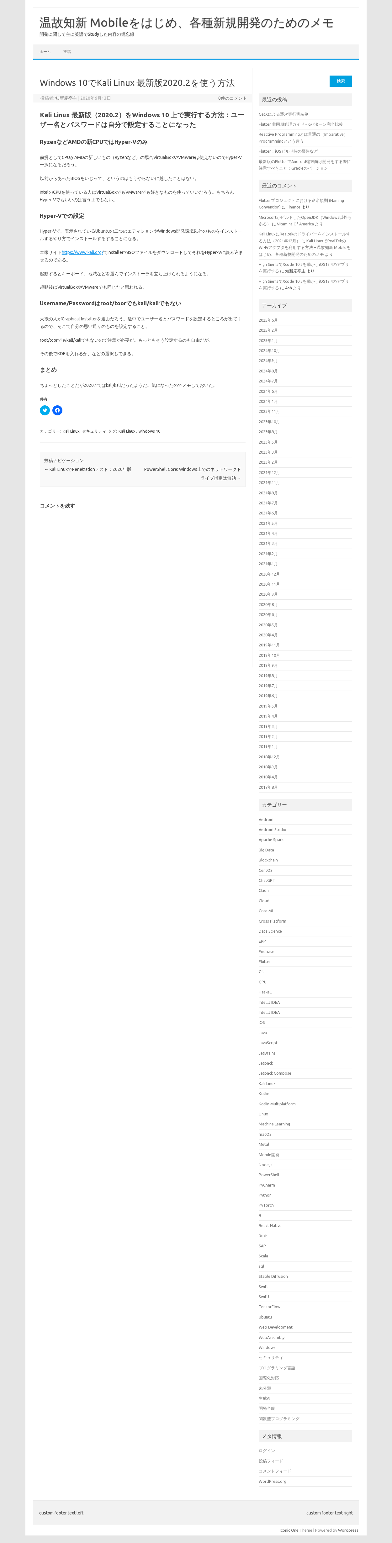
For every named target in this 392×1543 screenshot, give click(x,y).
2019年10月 (269, 655)
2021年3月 (268, 543)
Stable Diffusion (273, 1276)
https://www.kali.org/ (82, 252)
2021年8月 (268, 493)
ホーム (45, 52)
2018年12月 (269, 757)
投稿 (67, 52)
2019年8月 (268, 675)
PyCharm (267, 1185)
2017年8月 (268, 787)
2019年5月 (268, 706)
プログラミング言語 (277, 1368)
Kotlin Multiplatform (277, 1104)
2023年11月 (269, 411)
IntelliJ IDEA (269, 1002)
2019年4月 (268, 716)
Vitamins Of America (295, 224)
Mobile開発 (269, 1154)
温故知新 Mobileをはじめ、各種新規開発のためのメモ (187, 22)
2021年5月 (268, 523)
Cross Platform (272, 921)
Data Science (270, 931)
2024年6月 (268, 391)
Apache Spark (271, 839)
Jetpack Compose (275, 1073)
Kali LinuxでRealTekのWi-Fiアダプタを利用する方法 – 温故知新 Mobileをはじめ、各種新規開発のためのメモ (305, 247)
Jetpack (266, 1063)
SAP (262, 1246)
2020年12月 (269, 574)
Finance (293, 207)
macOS (265, 1134)
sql (261, 1266)
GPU (263, 982)
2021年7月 (268, 503)
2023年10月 (269, 421)
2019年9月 (268, 665)
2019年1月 (268, 746)
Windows (267, 1347)
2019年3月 (268, 726)
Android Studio (272, 829)
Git (261, 971)
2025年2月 (268, 330)
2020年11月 (269, 584)
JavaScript (268, 1042)
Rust (263, 1236)
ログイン (267, 1450)
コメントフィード (275, 1471)
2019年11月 (269, 645)
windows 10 (149, 431)
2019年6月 (268, 695)
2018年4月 (268, 777)
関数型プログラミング (279, 1418)
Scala (263, 1256)
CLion (264, 890)
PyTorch (266, 1205)
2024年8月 (268, 371)
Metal (264, 1144)
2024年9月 (268, 360)
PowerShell (269, 1174)
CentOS (266, 870)
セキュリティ (94, 431)
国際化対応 (269, 1378)
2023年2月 (268, 462)
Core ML (266, 910)
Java (263, 1032)
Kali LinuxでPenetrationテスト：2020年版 (87, 469)
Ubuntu (265, 1317)
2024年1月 (268, 401)
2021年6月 (268, 513)
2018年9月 (268, 767)
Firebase (266, 951)
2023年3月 (268, 452)
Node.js (266, 1164)
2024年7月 (268, 381)
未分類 (265, 1388)
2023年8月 (268, 431)
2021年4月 (268, 533)
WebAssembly (271, 1337)
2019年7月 (268, 685)
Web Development (276, 1327)
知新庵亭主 (66, 98)
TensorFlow (269, 1306)
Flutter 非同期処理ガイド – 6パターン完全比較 (301, 124)
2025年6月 (268, 320)
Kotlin (264, 1093)
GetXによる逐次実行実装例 (284, 114)
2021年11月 (269, 482)
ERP (262, 941)
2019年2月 (268, 736)
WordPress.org (272, 1481)
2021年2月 (268, 553)
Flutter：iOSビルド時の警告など (288, 151)
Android (266, 819)
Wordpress (348, 1530)
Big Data (266, 850)
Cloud (264, 900)
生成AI (264, 1398)
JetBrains (267, 1053)
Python (265, 1195)
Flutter (265, 961)
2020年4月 (268, 635)
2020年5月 (268, 625)
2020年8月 (268, 604)
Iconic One (289, 1530)
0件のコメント (232, 98)
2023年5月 (268, 442)
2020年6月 (268, 614)
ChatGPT (267, 880)
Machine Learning (274, 1124)
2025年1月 (268, 340)
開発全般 (267, 1408)
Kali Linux (71, 431)
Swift (263, 1286)
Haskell (265, 992)
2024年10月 (269, 350)
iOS (262, 1022)
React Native (270, 1225)
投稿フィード (271, 1461)
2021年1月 (268, 563)
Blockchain (268, 860)
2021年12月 (269, 472)
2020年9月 (268, 594)
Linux (263, 1114)
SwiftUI (265, 1296)
